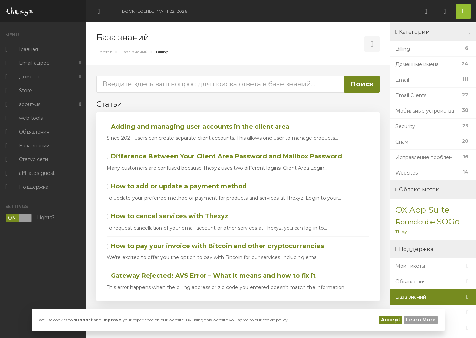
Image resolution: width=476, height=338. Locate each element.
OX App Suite (422, 210)
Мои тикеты (433, 266)
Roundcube (415, 222)
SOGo (448, 221)
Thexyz (402, 231)
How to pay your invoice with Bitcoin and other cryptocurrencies (215, 246)
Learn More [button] (421, 320)
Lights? (30, 218)
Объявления (433, 281)
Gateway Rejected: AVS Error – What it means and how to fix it (211, 275)
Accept (390, 320)
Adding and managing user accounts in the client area (198, 126)
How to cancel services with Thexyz (167, 216)
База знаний (134, 51)
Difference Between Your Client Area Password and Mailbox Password (224, 156)
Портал (104, 51)
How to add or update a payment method (177, 186)
